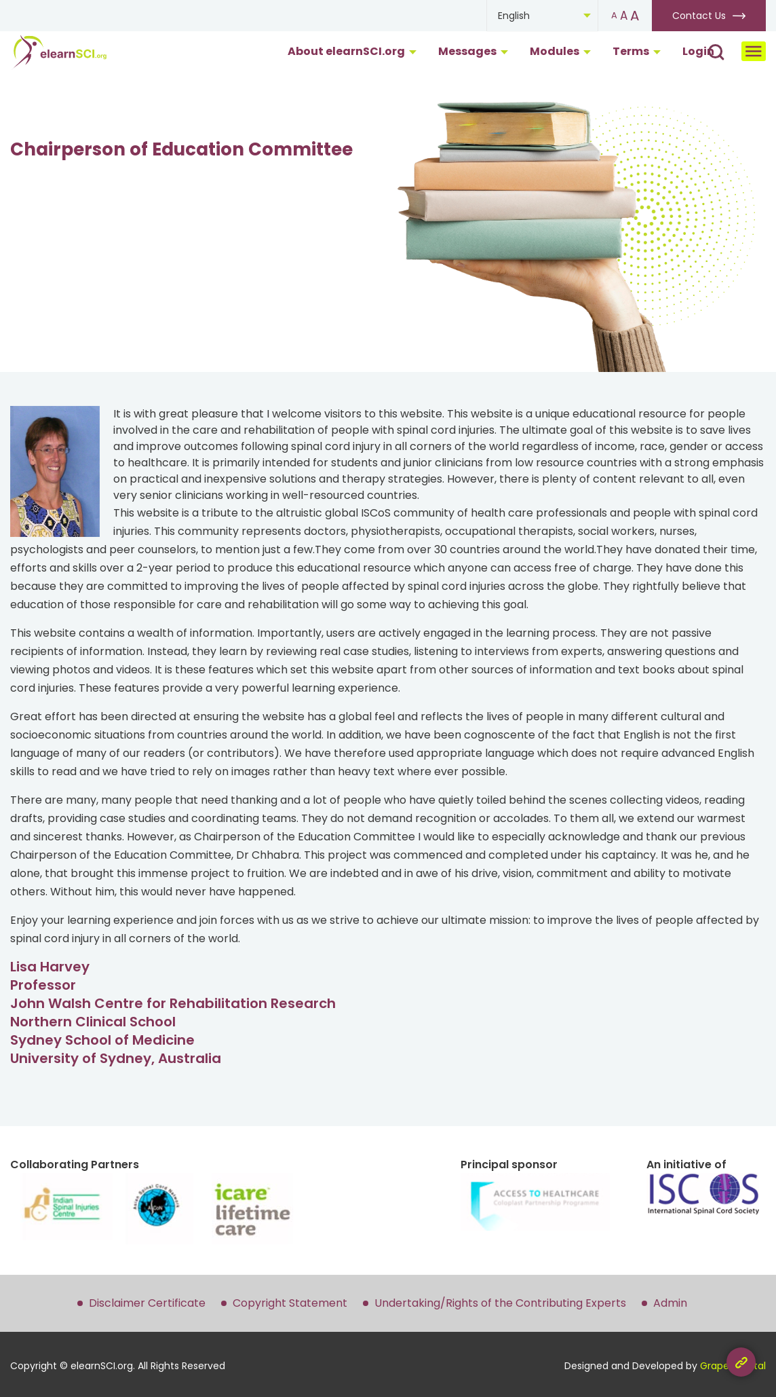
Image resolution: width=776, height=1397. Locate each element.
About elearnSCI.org (352, 51)
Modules (560, 51)
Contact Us (699, 15)
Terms (637, 51)
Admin (670, 1303)
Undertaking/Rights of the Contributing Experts (500, 1303)
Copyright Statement (290, 1303)
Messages (473, 51)
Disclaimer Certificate (147, 1303)
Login (698, 51)
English (514, 15)
